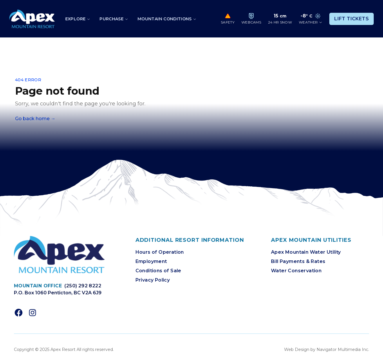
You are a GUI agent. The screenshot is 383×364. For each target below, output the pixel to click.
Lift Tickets (351, 18)
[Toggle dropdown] (78, 18)
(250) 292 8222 (82, 286)
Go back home (35, 118)
